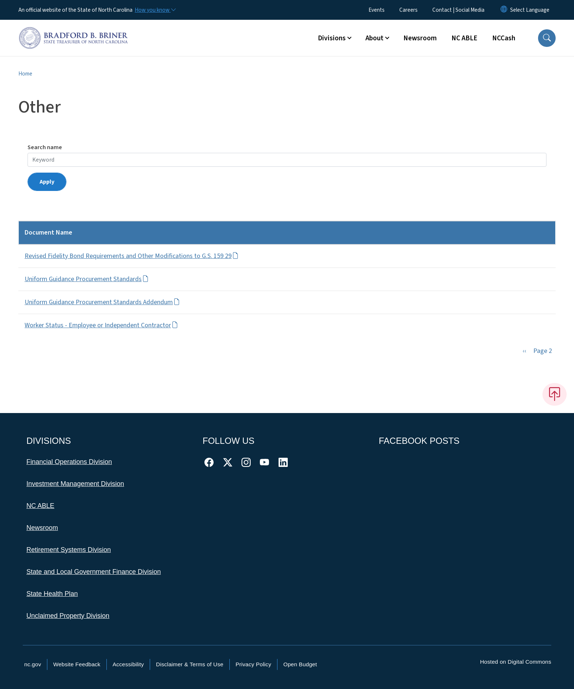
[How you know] (155, 9)
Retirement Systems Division (68, 549)
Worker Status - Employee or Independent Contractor (101, 325)
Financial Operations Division (69, 461)
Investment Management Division (75, 483)
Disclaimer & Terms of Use (190, 664)
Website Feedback (77, 664)
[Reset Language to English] (504, 9)
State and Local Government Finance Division (93, 571)
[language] (529, 9)
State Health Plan (52, 593)
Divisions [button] (332, 38)
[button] (547, 38)
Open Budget (300, 664)
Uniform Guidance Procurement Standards (87, 279)
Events (376, 10)
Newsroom (420, 38)
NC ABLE (464, 38)
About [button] (375, 38)
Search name (45, 147)
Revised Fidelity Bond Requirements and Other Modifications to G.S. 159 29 (132, 256)
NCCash (503, 38)
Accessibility (128, 664)
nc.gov (32, 664)
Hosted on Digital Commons (515, 662)
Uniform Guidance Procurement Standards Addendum (102, 302)
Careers (408, 10)
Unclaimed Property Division (67, 615)
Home (25, 74)
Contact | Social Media (458, 10)
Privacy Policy (253, 664)
